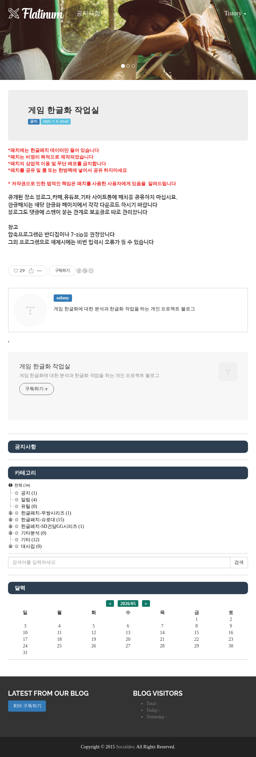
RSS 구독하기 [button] (27, 705)
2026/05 (128, 603)
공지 (33, 121)
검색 (239, 562)
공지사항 (88, 13)
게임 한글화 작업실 (63, 110)
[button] (19, 40)
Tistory (230, 11)
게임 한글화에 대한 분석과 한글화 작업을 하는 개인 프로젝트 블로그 (89, 375)
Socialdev (125, 746)
